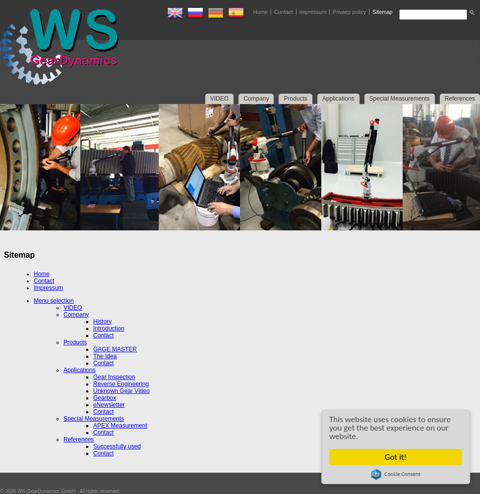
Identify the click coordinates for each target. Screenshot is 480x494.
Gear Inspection (114, 377)
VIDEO (72, 307)
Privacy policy (349, 12)
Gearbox (104, 397)
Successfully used (117, 446)
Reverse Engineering (121, 384)
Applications (79, 370)
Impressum (313, 12)
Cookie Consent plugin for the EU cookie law (395, 474)
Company (76, 314)
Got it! (396, 457)
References (78, 439)
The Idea (105, 356)
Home (260, 12)
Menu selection (54, 300)
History (102, 321)
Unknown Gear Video (121, 390)
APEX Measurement (120, 425)
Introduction (108, 328)
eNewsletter (108, 404)
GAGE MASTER (115, 349)
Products (75, 342)
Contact (283, 12)
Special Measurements (93, 418)
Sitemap (382, 12)
